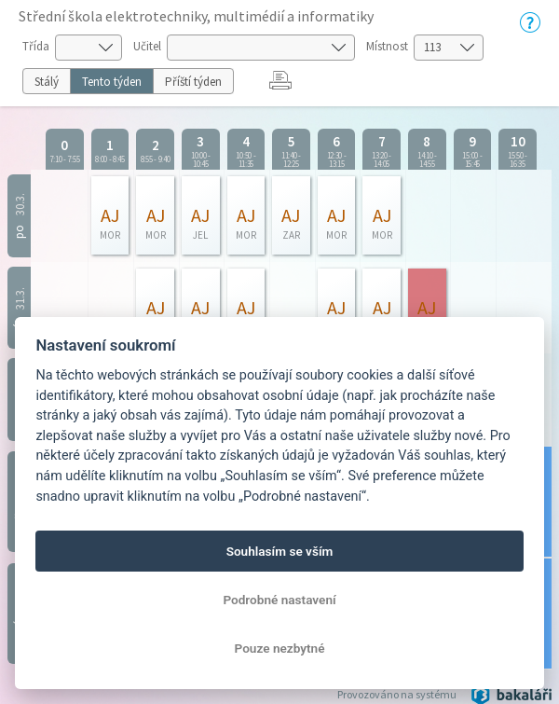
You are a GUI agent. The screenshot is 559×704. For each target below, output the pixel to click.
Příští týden (193, 82)
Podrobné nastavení (279, 599)
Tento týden (112, 82)
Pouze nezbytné (280, 648)
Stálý (46, 82)
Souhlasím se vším (280, 551)
